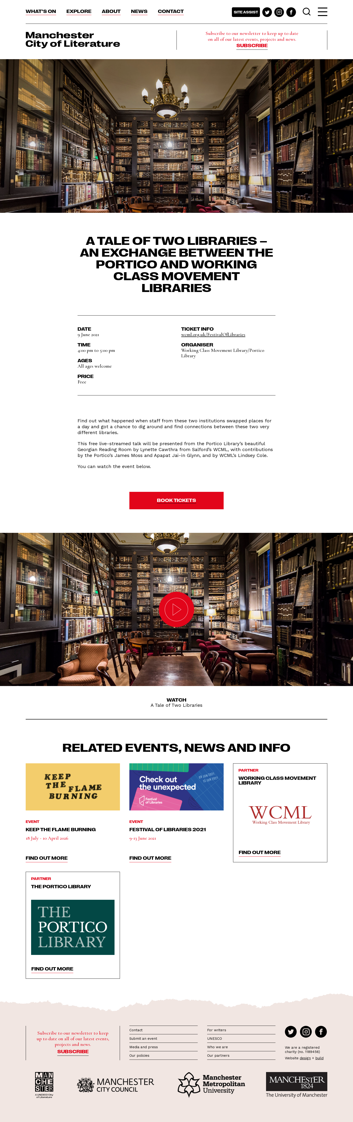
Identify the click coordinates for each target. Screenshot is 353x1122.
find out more (47, 857)
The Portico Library (61, 886)
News (139, 11)
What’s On (41, 11)
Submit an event (143, 1038)
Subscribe (252, 45)
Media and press (143, 1047)
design (305, 1058)
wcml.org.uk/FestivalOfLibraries (213, 334)
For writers (216, 1030)
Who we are (217, 1047)
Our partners (218, 1055)
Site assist (246, 12)
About (111, 11)
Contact (171, 11)
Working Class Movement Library (277, 780)
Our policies (139, 1055)
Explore (78, 11)
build (319, 1058)
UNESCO (214, 1038)
